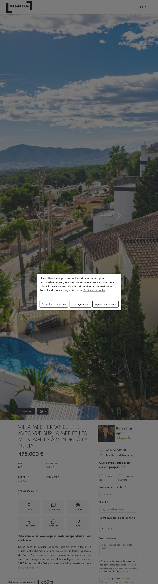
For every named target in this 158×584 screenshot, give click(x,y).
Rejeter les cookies (105, 304)
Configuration (80, 304)
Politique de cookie (94, 290)
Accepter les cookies (54, 304)
